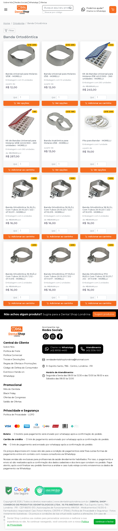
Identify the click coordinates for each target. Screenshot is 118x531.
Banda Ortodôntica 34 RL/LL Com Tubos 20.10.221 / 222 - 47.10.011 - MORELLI (21, 209)
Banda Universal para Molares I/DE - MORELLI (60, 75)
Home (6, 23)
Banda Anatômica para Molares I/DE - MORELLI (56, 141)
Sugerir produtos (104, 314)
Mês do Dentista (11, 389)
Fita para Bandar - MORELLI (96, 140)
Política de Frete (11, 351)
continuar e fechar (105, 521)
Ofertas (43, 2)
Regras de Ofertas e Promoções (19, 363)
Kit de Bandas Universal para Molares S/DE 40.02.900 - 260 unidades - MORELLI (21, 143)
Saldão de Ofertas (12, 401)
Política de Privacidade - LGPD (18, 414)
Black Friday (9, 393)
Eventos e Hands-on (13, 372)
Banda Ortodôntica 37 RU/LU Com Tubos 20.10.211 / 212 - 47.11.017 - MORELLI (59, 276)
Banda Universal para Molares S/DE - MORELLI (21, 75)
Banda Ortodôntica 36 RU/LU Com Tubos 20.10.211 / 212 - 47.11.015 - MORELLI (21, 276)
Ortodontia (18, 23)
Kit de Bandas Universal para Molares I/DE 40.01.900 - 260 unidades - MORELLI (97, 76)
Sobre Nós (8, 2)
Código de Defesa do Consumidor (20, 367)
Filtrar (9, 30)
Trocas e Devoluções (14, 359)
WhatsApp (33, 2)
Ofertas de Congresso (14, 397)
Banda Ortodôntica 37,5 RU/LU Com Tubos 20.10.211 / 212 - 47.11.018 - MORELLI (97, 276)
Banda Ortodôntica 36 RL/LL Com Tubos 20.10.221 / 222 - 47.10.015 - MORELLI (59, 209)
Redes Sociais (21, 2)
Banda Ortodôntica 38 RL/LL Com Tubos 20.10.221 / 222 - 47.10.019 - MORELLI (97, 209)
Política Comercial (12, 355)
